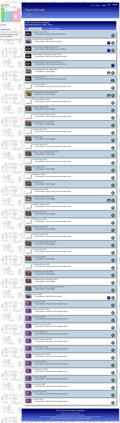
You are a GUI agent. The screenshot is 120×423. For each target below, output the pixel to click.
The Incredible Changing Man (42, 242)
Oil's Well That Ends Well (41, 272)
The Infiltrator (37, 362)
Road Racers (37, 174)
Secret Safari (37, 257)
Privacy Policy (76, 413)
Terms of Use (68, 413)
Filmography (28, 14)
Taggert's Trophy (38, 107)
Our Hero (36, 399)
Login (109, 4)
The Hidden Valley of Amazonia (43, 279)
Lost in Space (37, 77)
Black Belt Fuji (37, 392)
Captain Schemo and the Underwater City (46, 287)
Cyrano (35, 294)
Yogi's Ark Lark (37, 32)
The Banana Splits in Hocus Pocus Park (45, 62)
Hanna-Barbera (40, 34)
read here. (9, 36)
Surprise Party (37, 377)
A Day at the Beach (39, 309)
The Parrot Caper (38, 234)
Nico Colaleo (79, 416)
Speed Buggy (50, 71)
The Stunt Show (38, 332)
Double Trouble (38, 129)
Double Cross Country (40, 324)
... (54, 29)
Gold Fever (36, 182)
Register (115, 4)
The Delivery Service (39, 354)
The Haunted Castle (39, 264)
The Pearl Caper (38, 144)
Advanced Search (6, 29)
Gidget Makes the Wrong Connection (45, 54)
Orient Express (37, 219)
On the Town (37, 384)
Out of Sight (37, 167)
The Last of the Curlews (40, 39)
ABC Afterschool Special (54, 41)
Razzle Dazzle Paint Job (40, 339)
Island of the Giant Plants (41, 197)
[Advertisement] (10, 50)
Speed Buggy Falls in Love (41, 122)
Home (62, 413)
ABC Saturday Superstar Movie (56, 34)
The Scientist (37, 84)
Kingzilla (35, 137)
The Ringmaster (38, 227)
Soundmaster (37, 212)
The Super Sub (37, 249)
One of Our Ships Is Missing (42, 114)
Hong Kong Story (38, 189)
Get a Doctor (37, 302)
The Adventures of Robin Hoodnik (44, 47)
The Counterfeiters (39, 99)
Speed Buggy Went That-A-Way (43, 69)
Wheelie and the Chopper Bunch (57, 304)
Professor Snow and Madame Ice (43, 152)
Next (56, 29)
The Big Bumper (38, 369)
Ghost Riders (37, 317)
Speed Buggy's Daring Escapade (43, 92)
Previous (47, 29)
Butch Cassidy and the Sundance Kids (58, 86)
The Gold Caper (38, 159)
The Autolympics (38, 347)
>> (59, 29)
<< (43, 29)
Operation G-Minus (39, 204)
